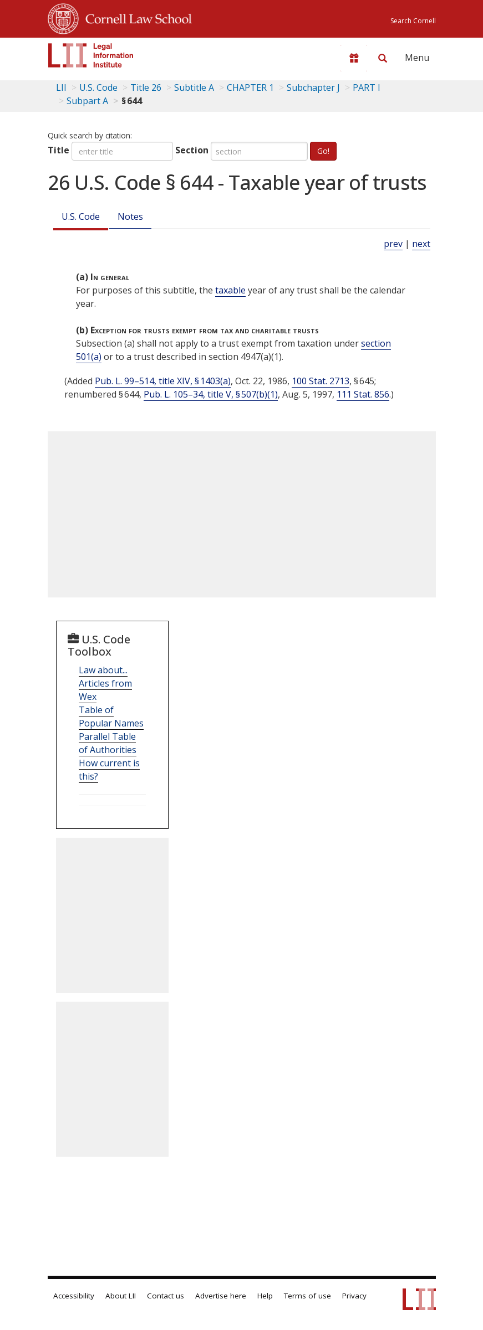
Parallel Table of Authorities (107, 743)
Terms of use (307, 1296)
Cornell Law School (135, 17)
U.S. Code (81, 216)
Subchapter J (313, 87)
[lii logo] (91, 55)
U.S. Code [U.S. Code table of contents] (98, 87)
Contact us (165, 1296)
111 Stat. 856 (363, 394)
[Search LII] (382, 58)
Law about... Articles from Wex (105, 683)
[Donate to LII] (353, 58)
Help (265, 1296)
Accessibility (73, 1296)
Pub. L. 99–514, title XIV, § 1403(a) (163, 381)
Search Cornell (413, 20)
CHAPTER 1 (250, 87)
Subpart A (87, 101)
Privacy (354, 1296)
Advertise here (220, 1296)
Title (58, 150)
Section (192, 150)
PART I (366, 87)
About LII (120, 1296)
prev (393, 244)
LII (61, 87)
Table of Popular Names (111, 716)
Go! (323, 151)
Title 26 (145, 87)
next (421, 244)
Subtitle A (194, 87)
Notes (130, 216)
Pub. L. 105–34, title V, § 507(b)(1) (211, 394)
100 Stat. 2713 (320, 381)
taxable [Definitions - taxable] (230, 290)
